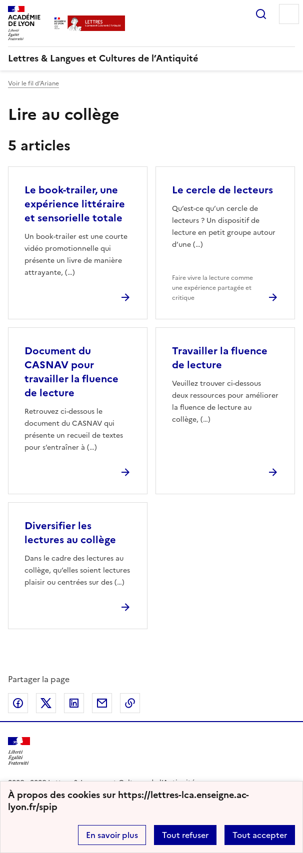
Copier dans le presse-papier (130, 703)
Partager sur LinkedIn (74, 703)
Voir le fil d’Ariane (33, 83)
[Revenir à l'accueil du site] (19, 751)
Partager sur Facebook (18, 703)
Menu (289, 14)
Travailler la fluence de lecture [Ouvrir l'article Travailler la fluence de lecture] (220, 357)
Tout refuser (185, 835)
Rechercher (261, 14)
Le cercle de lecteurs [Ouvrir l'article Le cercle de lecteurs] (222, 189)
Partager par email (102, 703)
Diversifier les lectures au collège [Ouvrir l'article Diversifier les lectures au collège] (70, 532)
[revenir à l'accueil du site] (151, 58)
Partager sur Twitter (46, 703)
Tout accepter (259, 835)
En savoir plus (112, 835)
